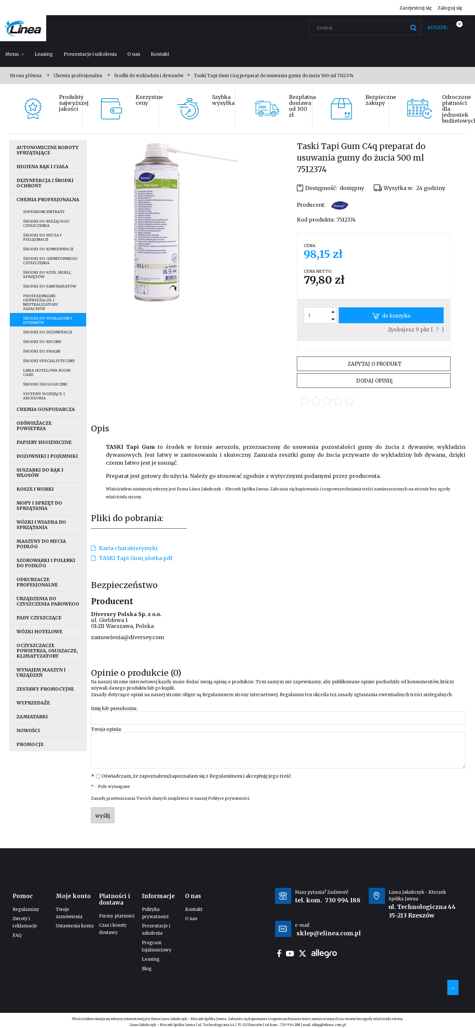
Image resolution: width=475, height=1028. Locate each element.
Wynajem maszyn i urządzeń (41, 672)
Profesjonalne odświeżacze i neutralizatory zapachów (40, 302)
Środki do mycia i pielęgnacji (42, 237)
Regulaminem (218, 695)
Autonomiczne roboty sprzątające (47, 150)
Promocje (30, 744)
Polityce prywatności (228, 798)
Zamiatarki (32, 717)
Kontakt (194, 909)
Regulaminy (26, 909)
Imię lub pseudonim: (114, 708)
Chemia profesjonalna (47, 199)
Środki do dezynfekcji (47, 332)
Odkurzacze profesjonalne (37, 582)
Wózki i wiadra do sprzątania (41, 524)
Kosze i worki (35, 489)
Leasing (151, 959)
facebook (279, 953)
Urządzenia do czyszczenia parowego (47, 601)
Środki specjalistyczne (49, 360)
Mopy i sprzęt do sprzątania (39, 505)
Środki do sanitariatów (49, 286)
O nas (191, 918)
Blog (147, 969)
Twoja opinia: (106, 729)
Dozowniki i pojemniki (47, 456)
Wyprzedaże (33, 703)
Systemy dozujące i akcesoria (44, 395)
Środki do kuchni (42, 341)
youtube (290, 953)
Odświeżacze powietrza (33, 425)
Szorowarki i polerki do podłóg (45, 563)
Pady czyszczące (38, 618)
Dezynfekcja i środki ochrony (45, 183)
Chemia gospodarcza (45, 409)
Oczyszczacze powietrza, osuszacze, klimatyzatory (47, 650)
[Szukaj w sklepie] (366, 27)
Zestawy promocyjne (45, 689)
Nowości (28, 730)
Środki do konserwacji (48, 249)
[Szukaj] (413, 27)
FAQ (17, 935)
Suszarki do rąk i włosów (39, 472)
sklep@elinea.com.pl (329, 1025)
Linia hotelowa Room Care (47, 372)
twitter (302, 953)
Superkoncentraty (44, 211)
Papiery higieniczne (44, 442)
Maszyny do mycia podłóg (41, 543)
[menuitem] (14, 54)
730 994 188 (343, 900)
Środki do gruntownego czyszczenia (50, 260)
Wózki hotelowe (39, 632)
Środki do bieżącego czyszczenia (46, 223)
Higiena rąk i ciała (42, 167)
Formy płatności (117, 916)
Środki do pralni (42, 351)
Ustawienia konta (75, 926)
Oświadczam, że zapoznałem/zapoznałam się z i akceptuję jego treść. (197, 776)
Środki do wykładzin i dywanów (47, 320)
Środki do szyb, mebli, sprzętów (47, 274)
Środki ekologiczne (45, 384)
